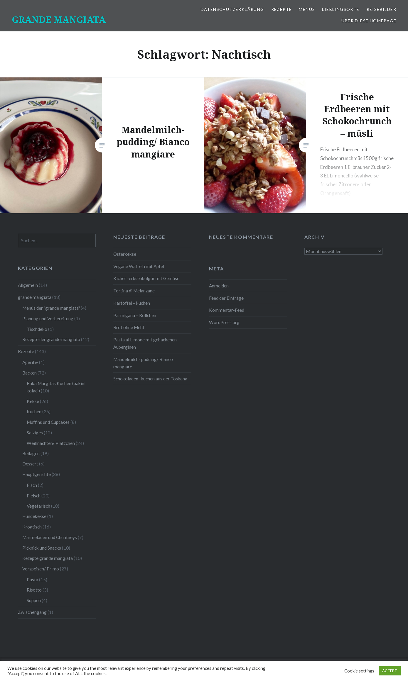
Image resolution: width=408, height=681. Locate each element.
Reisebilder (381, 9)
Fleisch (34, 495)
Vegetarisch (38, 506)
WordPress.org (224, 322)
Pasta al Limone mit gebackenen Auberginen (145, 343)
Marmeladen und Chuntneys (49, 537)
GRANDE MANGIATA (59, 19)
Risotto (34, 589)
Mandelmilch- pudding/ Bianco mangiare (143, 363)
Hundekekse (34, 516)
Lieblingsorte (340, 9)
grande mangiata (34, 297)
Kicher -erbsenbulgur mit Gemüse (146, 278)
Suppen (34, 600)
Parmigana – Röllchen (134, 315)
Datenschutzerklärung (232, 9)
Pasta (32, 579)
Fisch (32, 485)
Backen (29, 372)
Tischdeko (37, 329)
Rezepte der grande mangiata (51, 339)
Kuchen (34, 411)
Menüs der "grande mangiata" (51, 308)
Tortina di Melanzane (134, 290)
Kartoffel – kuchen (131, 303)
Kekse (33, 401)
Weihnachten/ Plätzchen (51, 443)
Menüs (307, 9)
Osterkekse (124, 254)
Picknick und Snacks (41, 547)
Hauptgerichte (36, 474)
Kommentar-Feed (226, 310)
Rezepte (281, 9)
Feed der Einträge (226, 298)
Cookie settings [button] (359, 670)
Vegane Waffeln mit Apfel (138, 266)
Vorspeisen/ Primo (40, 568)
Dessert (30, 463)
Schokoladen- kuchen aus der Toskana (150, 378)
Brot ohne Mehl (128, 327)
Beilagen (31, 453)
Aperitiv (30, 362)
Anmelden (219, 285)
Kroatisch (32, 526)
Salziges (35, 432)
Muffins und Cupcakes (48, 422)
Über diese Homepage (368, 20)
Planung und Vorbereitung (47, 318)
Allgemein (28, 285)
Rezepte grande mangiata (47, 558)
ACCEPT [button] (389, 670)
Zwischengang (32, 612)
